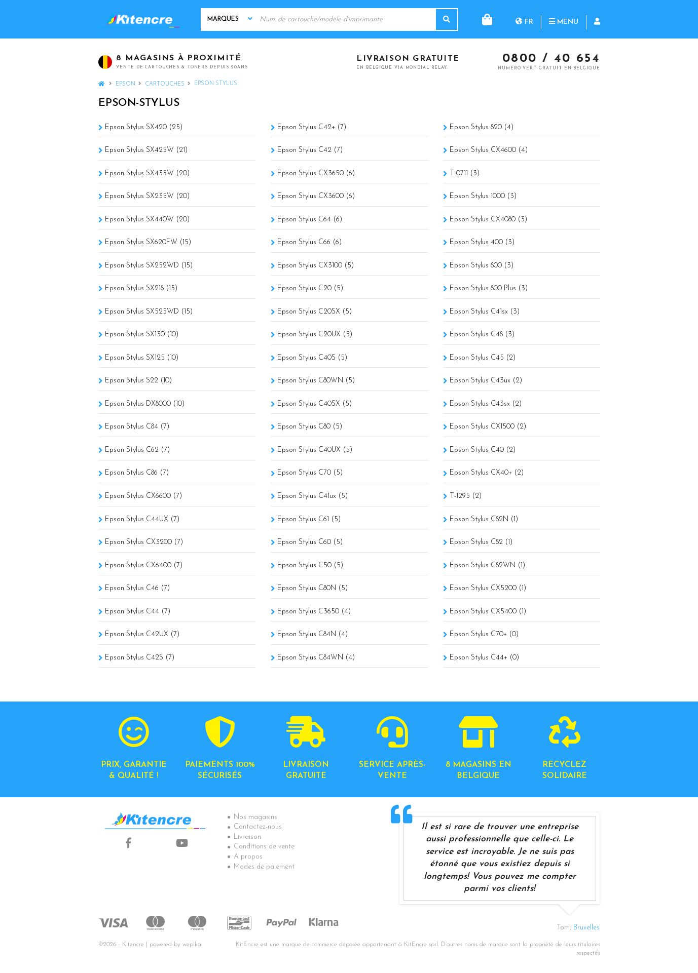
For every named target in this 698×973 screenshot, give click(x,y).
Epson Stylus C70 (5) (310, 473)
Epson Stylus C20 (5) (310, 288)
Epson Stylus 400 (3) (482, 242)
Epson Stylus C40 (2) (483, 450)
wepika (191, 945)
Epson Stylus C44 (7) (137, 611)
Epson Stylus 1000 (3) (483, 196)
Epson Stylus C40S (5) (312, 358)
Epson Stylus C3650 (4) (314, 611)
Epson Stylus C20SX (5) (314, 312)
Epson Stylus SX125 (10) (141, 358)
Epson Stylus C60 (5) (310, 542)
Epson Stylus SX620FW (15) (148, 242)
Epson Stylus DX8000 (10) (145, 404)
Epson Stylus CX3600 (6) (316, 196)
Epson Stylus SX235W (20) (147, 196)
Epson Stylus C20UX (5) (314, 334)
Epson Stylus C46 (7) (137, 588)
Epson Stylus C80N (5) (312, 588)
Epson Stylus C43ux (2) (486, 380)
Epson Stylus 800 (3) (481, 265)
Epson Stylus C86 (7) (137, 473)
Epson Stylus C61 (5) (309, 519)
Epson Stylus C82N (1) (484, 519)
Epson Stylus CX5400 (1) (488, 611)
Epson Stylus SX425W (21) (146, 150)
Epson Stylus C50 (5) (310, 565)
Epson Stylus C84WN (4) (316, 657)
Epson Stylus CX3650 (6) (316, 173)
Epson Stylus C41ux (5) (312, 496)
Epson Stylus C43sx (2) (486, 404)
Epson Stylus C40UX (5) (314, 450)
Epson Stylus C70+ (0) (484, 634)
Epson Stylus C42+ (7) (311, 127)
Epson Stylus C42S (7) (139, 657)
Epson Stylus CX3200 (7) (144, 542)
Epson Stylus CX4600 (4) (489, 150)
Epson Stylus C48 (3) (482, 334)
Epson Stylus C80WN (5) (316, 380)
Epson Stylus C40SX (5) (314, 404)
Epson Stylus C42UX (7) (142, 634)
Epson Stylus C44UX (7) (142, 519)
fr (483, 19)
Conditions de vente (264, 846)
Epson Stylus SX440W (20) (147, 219)
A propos (248, 857)
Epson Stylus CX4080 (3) (488, 219)
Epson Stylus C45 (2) (483, 358)
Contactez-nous (258, 827)
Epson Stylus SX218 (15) (141, 288)
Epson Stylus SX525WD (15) (149, 312)
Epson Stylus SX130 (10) (141, 334)
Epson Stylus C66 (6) (309, 242)
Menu (522, 19)
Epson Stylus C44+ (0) (484, 657)
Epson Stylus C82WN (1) (487, 565)
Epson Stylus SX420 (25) (143, 127)
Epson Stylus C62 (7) (137, 450)
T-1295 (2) (466, 496)
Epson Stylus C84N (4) (312, 634)
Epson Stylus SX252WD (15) (149, 265)
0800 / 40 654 (551, 59)
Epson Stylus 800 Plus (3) (489, 288)
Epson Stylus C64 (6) (309, 219)
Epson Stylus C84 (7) (137, 427)
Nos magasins (255, 817)
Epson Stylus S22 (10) (138, 380)
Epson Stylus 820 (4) (481, 127)
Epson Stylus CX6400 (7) (143, 565)
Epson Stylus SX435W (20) (147, 173)
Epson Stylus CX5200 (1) (488, 588)
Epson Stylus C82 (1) (481, 542)
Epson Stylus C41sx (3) (485, 312)
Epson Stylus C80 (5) (309, 427)
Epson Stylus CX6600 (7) (143, 496)
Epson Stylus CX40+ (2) (487, 473)
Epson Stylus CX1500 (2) (488, 427)
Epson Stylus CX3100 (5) (315, 265)
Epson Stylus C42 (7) (310, 150)
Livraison (247, 837)
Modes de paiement (264, 867)
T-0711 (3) (465, 173)
